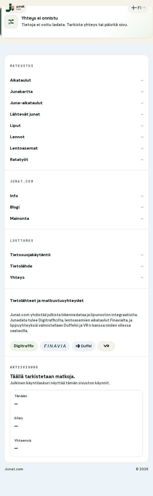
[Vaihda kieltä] (138, 7)
